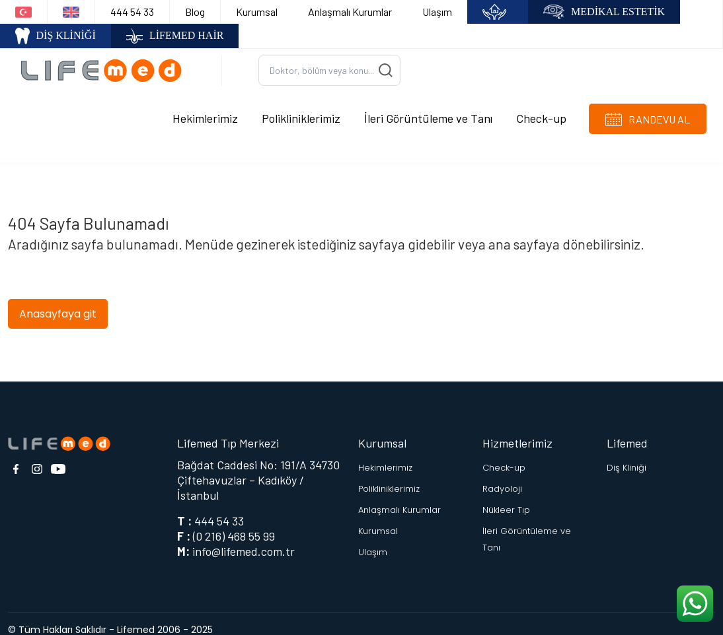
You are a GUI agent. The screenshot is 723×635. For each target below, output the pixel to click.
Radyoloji (502, 476)
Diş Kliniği (626, 455)
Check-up (541, 111)
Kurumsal (257, 11)
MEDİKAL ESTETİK (604, 12)
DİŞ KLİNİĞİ (55, 36)
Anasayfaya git (57, 300)
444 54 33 (132, 11)
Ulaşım (437, 11)
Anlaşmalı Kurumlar (350, 11)
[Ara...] (329, 64)
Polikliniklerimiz (301, 111)
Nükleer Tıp (506, 497)
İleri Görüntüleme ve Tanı (428, 111)
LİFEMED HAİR (175, 36)
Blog (195, 11)
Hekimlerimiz (205, 111)
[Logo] (106, 63)
